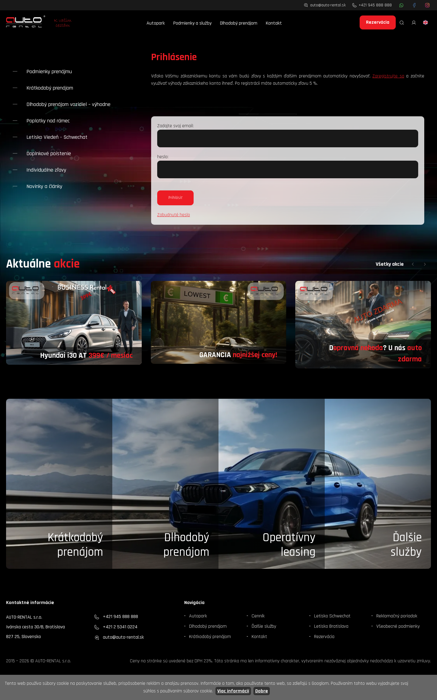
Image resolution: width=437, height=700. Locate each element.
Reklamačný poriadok (396, 616)
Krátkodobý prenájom (49, 87)
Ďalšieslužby (406, 545)
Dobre (261, 691)
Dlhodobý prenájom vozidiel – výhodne (68, 104)
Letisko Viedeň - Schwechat (56, 137)
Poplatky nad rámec (48, 120)
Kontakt (274, 23)
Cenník (258, 616)
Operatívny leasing (289, 545)
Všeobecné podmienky (398, 626)
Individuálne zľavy (46, 169)
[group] (74, 323)
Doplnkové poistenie (48, 153)
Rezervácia (377, 22)
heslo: (162, 157)
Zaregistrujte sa (388, 76)
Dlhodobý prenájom (238, 23)
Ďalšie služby (264, 626)
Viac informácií (233, 691)
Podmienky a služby (192, 23)
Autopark (156, 23)
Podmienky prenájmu (49, 71)
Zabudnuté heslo (173, 215)
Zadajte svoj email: (175, 126)
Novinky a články (44, 186)
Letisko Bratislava (331, 626)
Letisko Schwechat (332, 616)
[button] (413, 264)
